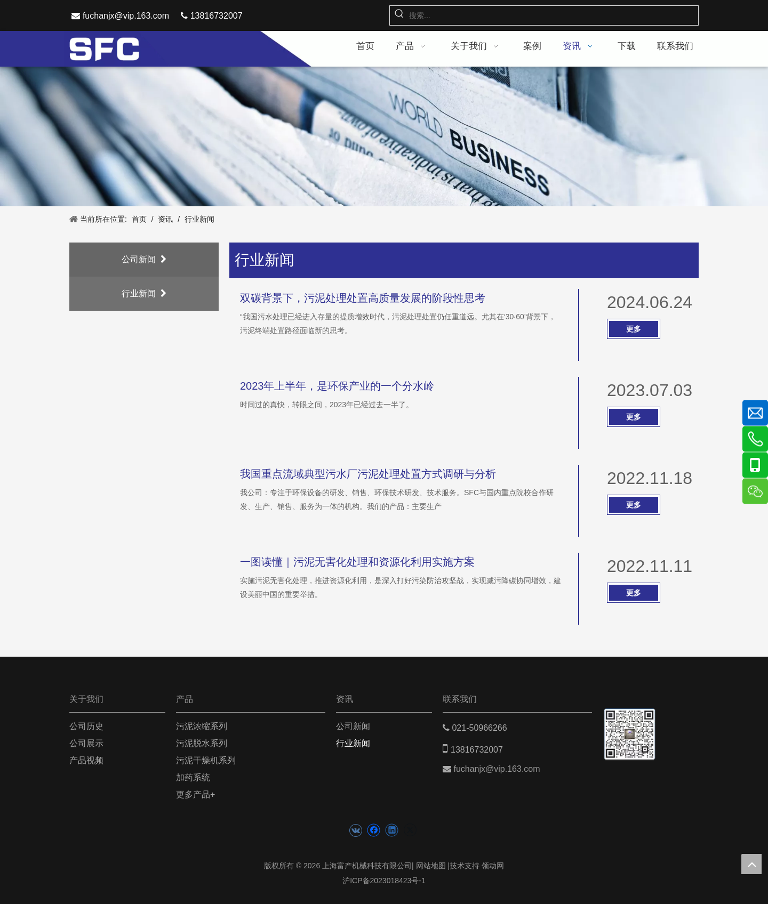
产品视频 (86, 760)
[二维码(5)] (630, 724)
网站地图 (431, 865)
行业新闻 (144, 293)
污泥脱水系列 (201, 743)
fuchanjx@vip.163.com (126, 15)
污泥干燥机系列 (206, 760)
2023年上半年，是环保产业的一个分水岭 (337, 386)
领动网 (493, 865)
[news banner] (384, 137)
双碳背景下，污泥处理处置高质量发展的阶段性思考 (362, 298)
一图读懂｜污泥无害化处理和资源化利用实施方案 (357, 562)
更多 (633, 329)
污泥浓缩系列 (201, 726)
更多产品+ (195, 794)
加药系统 (193, 777)
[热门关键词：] (399, 15)
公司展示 (86, 743)
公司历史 (86, 726)
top (751, 864)
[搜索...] (553, 15)
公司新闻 (144, 259)
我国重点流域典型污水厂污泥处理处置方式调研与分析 (368, 474)
